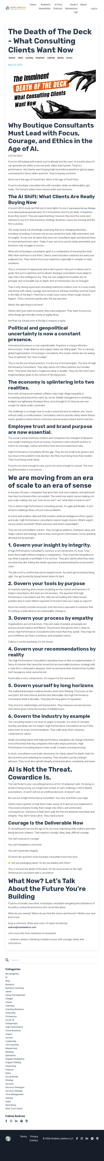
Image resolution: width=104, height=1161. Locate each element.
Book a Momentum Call (71, 8)
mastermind (11, 1056)
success (69, 58)
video (8, 1114)
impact (9, 1040)
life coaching (12, 1052)
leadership (51, 58)
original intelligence (16, 1067)
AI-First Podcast (57, 6)
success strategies (16, 1098)
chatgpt (9, 1001)
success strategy (15, 1102)
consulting (29, 58)
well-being (11, 1118)
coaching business (15, 1013)
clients (20, 58)
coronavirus (11, 1020)
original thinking (14, 1071)
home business (14, 1036)
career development (16, 997)
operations (11, 1063)
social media (12, 1087)
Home (32, 4)
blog (7, 982)
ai (6, 978)
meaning (60, 58)
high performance (15, 1032)
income (9, 1044)
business (12, 58)
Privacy (34, 1150)
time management (15, 1106)
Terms (23, 1150)
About (83, 4)
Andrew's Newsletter (45, 6)
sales (8, 1083)
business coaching (15, 989)
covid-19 (10, 1024)
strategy (9, 1091)
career (9, 993)
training (9, 1110)
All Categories (12, 974)
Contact (34, 1154)
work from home (14, 1122)
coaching (10, 1009)
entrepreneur (40, 58)
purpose (9, 1079)
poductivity (11, 1075)
